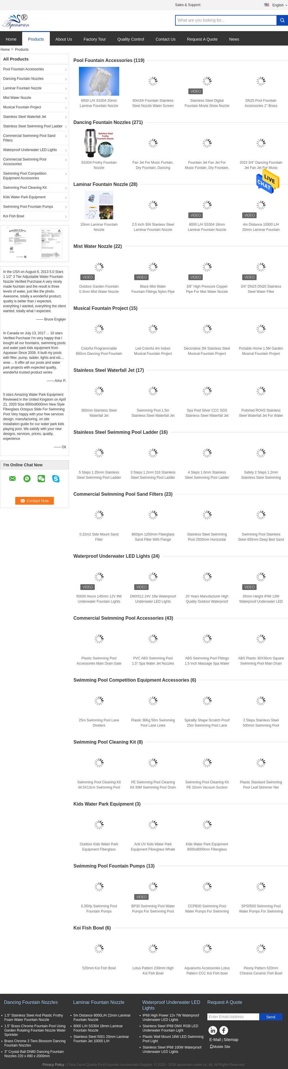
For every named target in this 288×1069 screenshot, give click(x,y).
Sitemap (230, 1039)
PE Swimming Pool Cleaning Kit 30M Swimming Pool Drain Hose (153, 787)
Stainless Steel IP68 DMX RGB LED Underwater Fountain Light (170, 1028)
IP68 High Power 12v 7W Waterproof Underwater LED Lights (171, 1017)
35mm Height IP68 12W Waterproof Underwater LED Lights (261, 601)
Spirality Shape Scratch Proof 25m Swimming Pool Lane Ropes (207, 725)
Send (270, 1017)
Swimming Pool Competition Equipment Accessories (24, 175)
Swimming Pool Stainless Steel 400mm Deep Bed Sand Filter (261, 539)
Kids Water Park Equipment (24, 197)
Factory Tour (95, 39)
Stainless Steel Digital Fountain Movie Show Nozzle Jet (207, 106)
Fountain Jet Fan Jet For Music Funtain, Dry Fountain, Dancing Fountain (207, 168)
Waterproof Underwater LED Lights (30, 150)
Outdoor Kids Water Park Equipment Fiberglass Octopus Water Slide (99, 849)
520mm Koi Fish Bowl (99, 968)
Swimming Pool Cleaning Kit (25, 188)
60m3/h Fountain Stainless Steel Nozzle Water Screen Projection (153, 106)
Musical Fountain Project (22, 107)
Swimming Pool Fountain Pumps (28, 207)
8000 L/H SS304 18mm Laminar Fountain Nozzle (98, 1028)
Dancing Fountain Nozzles (23, 79)
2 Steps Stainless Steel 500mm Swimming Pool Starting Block (261, 725)
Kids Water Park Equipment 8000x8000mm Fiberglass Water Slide (207, 849)
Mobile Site (220, 1047)
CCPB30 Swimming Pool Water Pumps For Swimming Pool (207, 911)
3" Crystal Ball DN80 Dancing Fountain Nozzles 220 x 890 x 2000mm (34, 1054)
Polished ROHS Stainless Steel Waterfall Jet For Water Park (261, 415)
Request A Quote (202, 39)
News (234, 39)
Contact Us (165, 39)
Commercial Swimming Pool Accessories (24, 161)
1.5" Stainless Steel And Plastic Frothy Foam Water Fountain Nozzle (33, 1017)
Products (36, 39)
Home (11, 39)
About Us (64, 39)
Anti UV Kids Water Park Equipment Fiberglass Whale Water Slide (153, 849)
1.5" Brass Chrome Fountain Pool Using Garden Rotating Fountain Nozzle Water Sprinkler (35, 1030)
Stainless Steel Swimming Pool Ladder (32, 126)
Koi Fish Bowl (13, 216)
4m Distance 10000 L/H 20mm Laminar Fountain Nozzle (261, 230)
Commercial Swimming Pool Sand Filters (29, 138)
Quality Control (131, 39)
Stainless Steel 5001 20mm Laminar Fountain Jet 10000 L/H (101, 1039)
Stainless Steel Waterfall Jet (24, 117)
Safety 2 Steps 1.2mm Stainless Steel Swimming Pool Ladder (261, 477)
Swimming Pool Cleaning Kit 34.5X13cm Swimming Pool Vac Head (99, 787)
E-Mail (215, 1039)
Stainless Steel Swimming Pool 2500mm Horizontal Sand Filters (207, 539)
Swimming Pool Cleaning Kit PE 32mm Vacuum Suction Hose (207, 787)
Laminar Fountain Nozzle (22, 88)
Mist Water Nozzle (17, 98)
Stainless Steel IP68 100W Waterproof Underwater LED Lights (172, 1049)
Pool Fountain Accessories (23, 69)
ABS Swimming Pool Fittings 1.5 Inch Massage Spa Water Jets (207, 663)
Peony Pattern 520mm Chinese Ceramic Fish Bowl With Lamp (261, 973)
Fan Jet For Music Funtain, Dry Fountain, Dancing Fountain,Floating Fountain (153, 168)
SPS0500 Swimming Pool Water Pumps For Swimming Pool (261, 911)
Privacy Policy (53, 1065)
